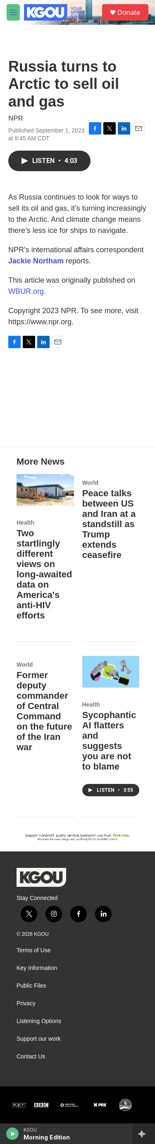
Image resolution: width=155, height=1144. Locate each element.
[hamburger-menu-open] (13, 12)
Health (25, 522)
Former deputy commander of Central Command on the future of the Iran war (44, 711)
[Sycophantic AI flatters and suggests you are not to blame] (111, 672)
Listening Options (39, 1021)
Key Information (37, 968)
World (90, 482)
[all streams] (144, 1133)
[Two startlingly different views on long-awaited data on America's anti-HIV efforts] (45, 490)
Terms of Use (33, 950)
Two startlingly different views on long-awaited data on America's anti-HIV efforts (44, 574)
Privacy (26, 1003)
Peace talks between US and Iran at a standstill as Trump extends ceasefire (109, 524)
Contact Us (31, 1056)
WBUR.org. (27, 291)
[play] (12, 1134)
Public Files (31, 986)
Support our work (39, 1039)
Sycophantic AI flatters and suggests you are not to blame (109, 741)
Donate (128, 12)
